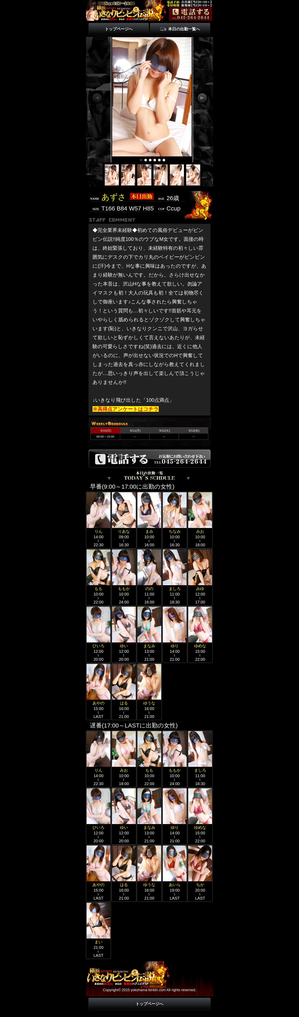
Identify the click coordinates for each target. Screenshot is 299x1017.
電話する (190, 14)
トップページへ (119, 29)
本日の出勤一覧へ (184, 29)
